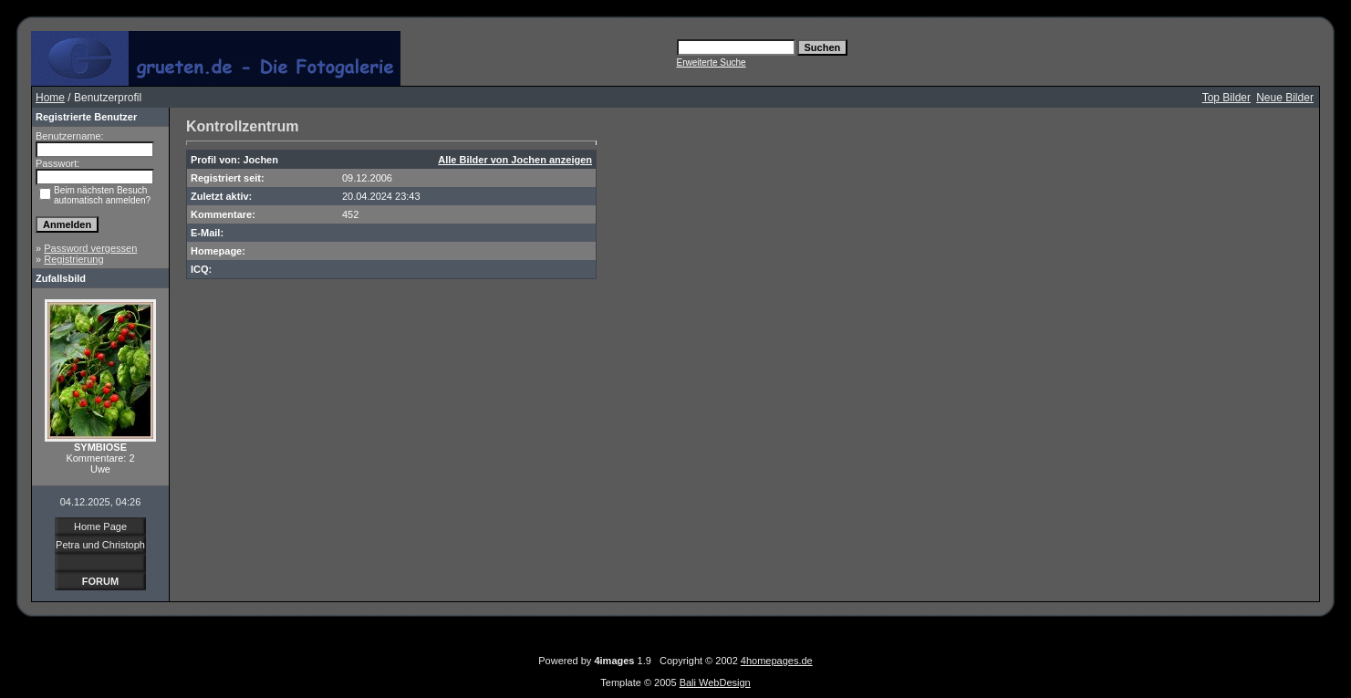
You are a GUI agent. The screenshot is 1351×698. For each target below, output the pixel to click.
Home (50, 97)
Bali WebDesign (715, 682)
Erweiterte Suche (711, 62)
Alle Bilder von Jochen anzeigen (515, 159)
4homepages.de (777, 660)
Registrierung (73, 259)
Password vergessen (90, 248)
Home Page (100, 526)
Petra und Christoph (100, 544)
